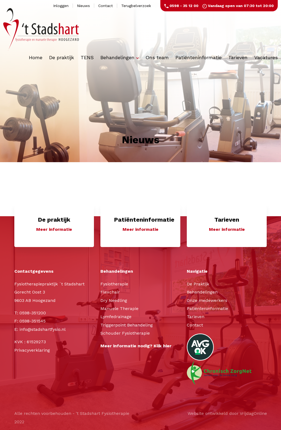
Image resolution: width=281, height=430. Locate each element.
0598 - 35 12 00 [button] (181, 6)
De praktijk (61, 57)
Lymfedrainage (115, 316)
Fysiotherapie (114, 283)
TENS (87, 57)
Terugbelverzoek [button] (136, 6)
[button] (54, 225)
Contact (195, 325)
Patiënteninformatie (198, 57)
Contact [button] (105, 6)
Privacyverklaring (32, 350)
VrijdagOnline (253, 413)
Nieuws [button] (83, 6)
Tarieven (238, 57)
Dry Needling (113, 300)
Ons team (157, 57)
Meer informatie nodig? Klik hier (135, 345)
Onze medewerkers (207, 300)
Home (35, 57)
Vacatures (266, 57)
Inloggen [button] (61, 6)
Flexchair (110, 292)
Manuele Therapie (119, 308)
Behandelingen (119, 57)
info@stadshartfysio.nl (42, 329)
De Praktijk (198, 283)
